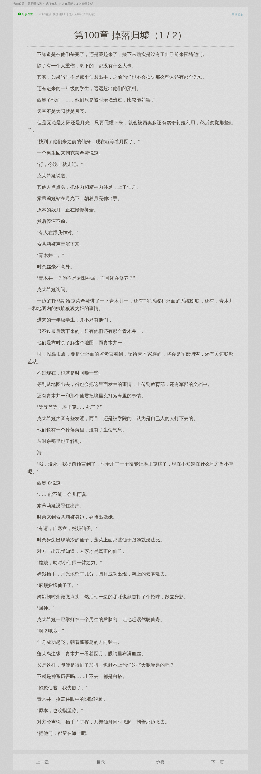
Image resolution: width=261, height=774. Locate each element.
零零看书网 (34, 3)
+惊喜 (159, 762)
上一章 (42, 762)
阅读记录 (237, 14)
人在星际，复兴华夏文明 (77, 3)
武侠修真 (51, 3)
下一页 (217, 762)
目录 (101, 762)
